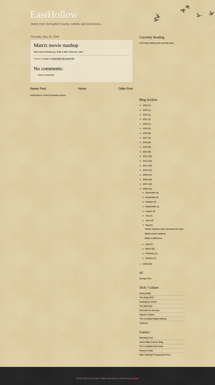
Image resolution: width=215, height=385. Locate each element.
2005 (145, 264)
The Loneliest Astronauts (151, 346)
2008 (145, 179)
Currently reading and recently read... (157, 43)
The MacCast (145, 306)
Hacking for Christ (148, 302)
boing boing (145, 293)
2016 (145, 142)
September (151, 206)
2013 (145, 156)
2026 (145, 105)
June (148, 220)
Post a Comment (46, 75)
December (150, 192)
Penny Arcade (146, 350)
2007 (145, 184)
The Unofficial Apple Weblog (152, 318)
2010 (145, 170)
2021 (145, 119)
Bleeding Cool (146, 337)
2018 (145, 133)
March (148, 248)
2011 (145, 165)
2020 (145, 124)
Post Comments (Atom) (55, 95)
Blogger (134, 378)
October (149, 202)
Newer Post (38, 88)
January (149, 258)
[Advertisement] (164, 71)
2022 (145, 114)
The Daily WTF (146, 297)
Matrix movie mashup (56, 45)
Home (82, 88)
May (147, 225)
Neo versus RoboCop (44, 52)
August (149, 211)
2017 (145, 138)
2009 (145, 175)
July (147, 215)
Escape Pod (145, 278)
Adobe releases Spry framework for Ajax (164, 229)
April (147, 244)
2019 (145, 128)
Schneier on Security (149, 310)
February (150, 253)
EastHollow (54, 14)
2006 (145, 188)
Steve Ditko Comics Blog (151, 342)
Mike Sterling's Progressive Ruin (154, 355)
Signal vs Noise (146, 314)
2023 (145, 110)
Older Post (125, 88)
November (150, 197)
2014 (145, 151)
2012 (145, 161)
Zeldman (143, 323)
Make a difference (153, 238)
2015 (145, 147)
